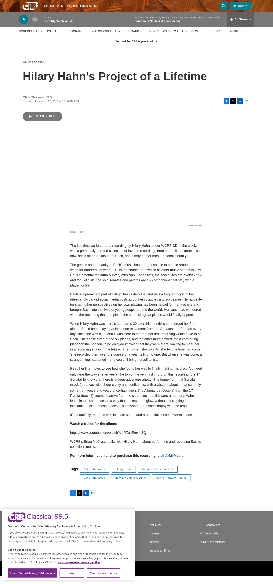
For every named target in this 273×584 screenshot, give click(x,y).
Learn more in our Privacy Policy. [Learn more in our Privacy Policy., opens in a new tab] (79, 562)
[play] (24, 27)
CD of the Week (34, 70)
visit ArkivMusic (170, 464)
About (235, 39)
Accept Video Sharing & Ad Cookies (32, 573)
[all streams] (240, 27)
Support (215, 39)
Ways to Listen (175, 39)
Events (153, 39)
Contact (154, 550)
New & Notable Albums (130, 485)
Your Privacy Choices (103, 573)
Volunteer (155, 533)
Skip (72, 573)
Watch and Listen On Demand (115, 39)
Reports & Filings (160, 558)
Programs (75, 39)
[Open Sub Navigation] (61, 39)
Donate (244, 10)
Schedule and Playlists (38, 39)
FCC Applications (210, 533)
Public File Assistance (213, 550)
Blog (195, 39)
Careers (154, 541)
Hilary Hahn (124, 477)
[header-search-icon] (225, 10)
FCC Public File (209, 541)
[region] (68, 544)
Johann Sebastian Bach (158, 477)
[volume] (35, 27)
